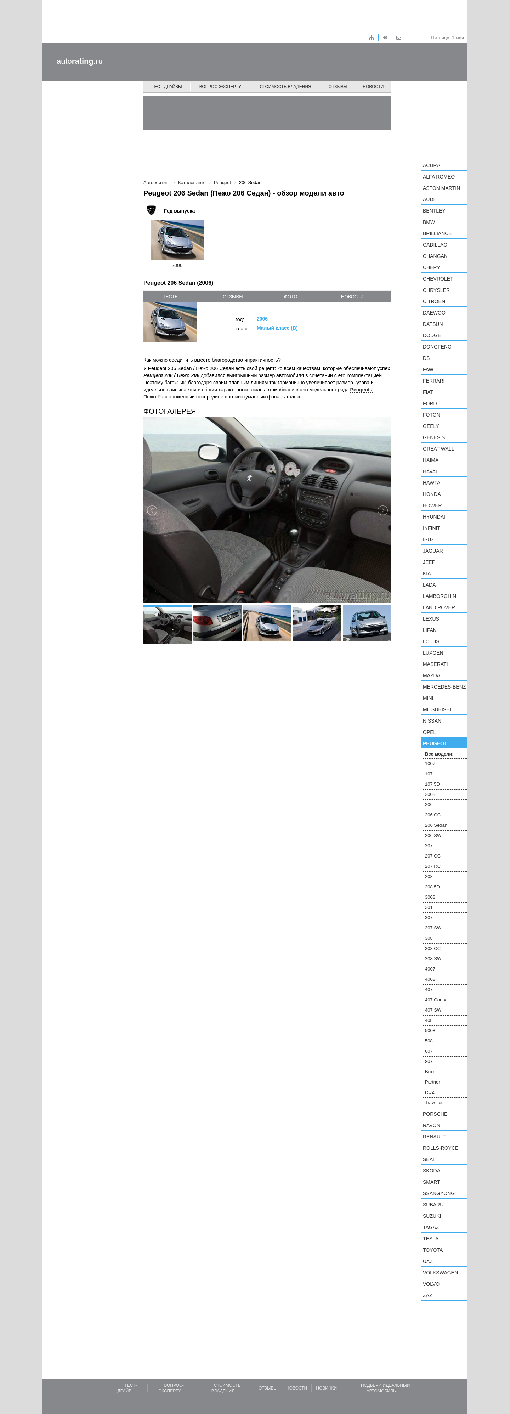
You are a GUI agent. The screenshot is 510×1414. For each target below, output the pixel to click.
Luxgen (433, 653)
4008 (430, 979)
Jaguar (433, 551)
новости (352, 296)
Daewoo (434, 313)
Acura (431, 165)
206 (429, 804)
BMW (429, 222)
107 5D (432, 784)
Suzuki (432, 1216)
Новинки (326, 1388)
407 (429, 989)
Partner (432, 1082)
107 (429, 773)
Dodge (432, 335)
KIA (427, 573)
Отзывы (338, 86)
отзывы (233, 296)
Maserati (435, 664)
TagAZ (431, 1227)
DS (426, 358)
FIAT (428, 392)
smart (431, 1182)
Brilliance (437, 233)
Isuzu (430, 539)
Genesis (434, 437)
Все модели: (439, 754)
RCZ (430, 1092)
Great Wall (438, 449)
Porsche (435, 1114)
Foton (431, 415)
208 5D (432, 886)
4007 (430, 969)
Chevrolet (438, 279)
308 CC (433, 948)
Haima (430, 460)
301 (429, 907)
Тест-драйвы (167, 86)
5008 (430, 1030)
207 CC (433, 856)
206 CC (433, 815)
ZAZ (427, 1295)
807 (429, 1061)
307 (429, 917)
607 (429, 1051)
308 (429, 938)
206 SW (433, 835)
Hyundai (434, 517)
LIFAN (430, 630)
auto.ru (80, 61)
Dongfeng (437, 347)
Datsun (433, 324)
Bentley (434, 211)
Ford (430, 403)
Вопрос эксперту (220, 86)
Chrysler (436, 290)
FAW (428, 369)
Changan (435, 256)
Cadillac (435, 245)
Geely (431, 426)
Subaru (433, 1204)
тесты (171, 296)
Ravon (431, 1125)
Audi (429, 199)
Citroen (434, 301)
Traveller (434, 1102)
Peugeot (435, 743)
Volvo (431, 1284)
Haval (430, 471)
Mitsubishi (437, 709)
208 (429, 876)
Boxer (431, 1071)
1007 (430, 763)
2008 (430, 794)
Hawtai (432, 483)
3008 (430, 897)
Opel (429, 732)
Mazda (431, 675)
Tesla (430, 1239)
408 (429, 1020)
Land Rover (439, 607)
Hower (432, 505)
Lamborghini (440, 596)
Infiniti (432, 528)
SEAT (429, 1159)
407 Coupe (436, 999)
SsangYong (439, 1193)
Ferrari (433, 381)
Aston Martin (441, 188)
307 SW (433, 928)
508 (429, 1040)
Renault (434, 1136)
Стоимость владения (285, 86)
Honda (432, 494)
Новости (373, 86)
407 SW (433, 1010)
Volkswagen (440, 1273)
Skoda (431, 1170)
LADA (429, 585)
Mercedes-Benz (444, 687)
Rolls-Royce (440, 1148)
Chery (431, 267)
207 (429, 845)
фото (290, 296)
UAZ (428, 1261)
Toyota (433, 1250)
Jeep (429, 562)
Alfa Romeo (439, 177)
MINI (428, 698)
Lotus (431, 641)
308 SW (433, 958)
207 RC (433, 866)
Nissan (432, 721)
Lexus (431, 619)
